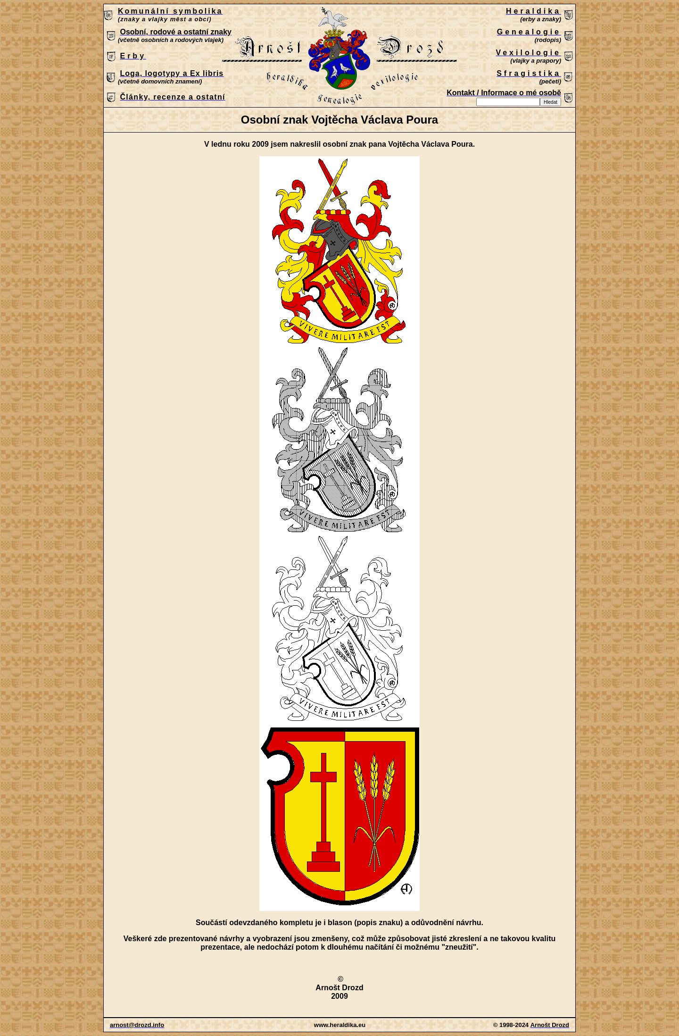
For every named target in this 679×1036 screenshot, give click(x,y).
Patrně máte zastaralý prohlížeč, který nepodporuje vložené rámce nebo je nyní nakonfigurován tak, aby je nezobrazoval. (339, 56)
